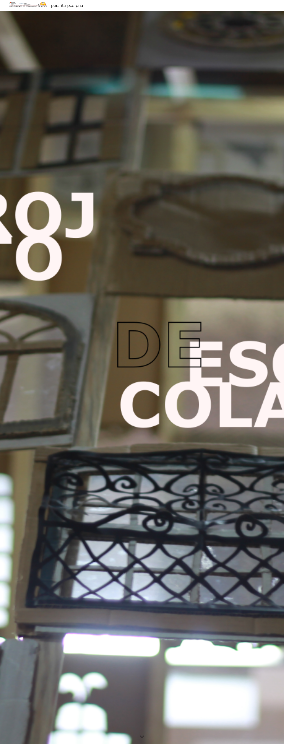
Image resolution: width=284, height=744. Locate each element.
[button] (142, 737)
